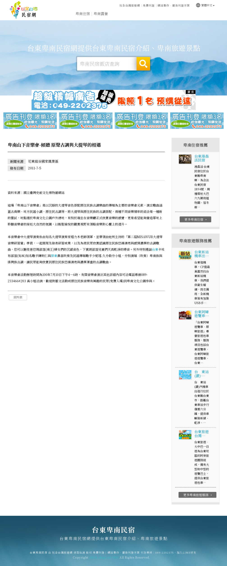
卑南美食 (137, 14)
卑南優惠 (155, 15)
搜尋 (143, 63)
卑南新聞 (173, 16)
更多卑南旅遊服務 (198, 495)
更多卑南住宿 (196, 219)
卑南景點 (191, 17)
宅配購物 (209, 17)
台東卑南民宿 (23, 10)
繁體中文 (205, 4)
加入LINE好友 (186, 555)
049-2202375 (164, 555)
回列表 (18, 297)
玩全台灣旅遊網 (129, 5)
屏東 (54, 256)
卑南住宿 (83, 13)
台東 (155, 249)
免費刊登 (149, 5)
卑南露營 (101, 14)
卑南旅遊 (119, 14)
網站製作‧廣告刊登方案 (174, 5)
